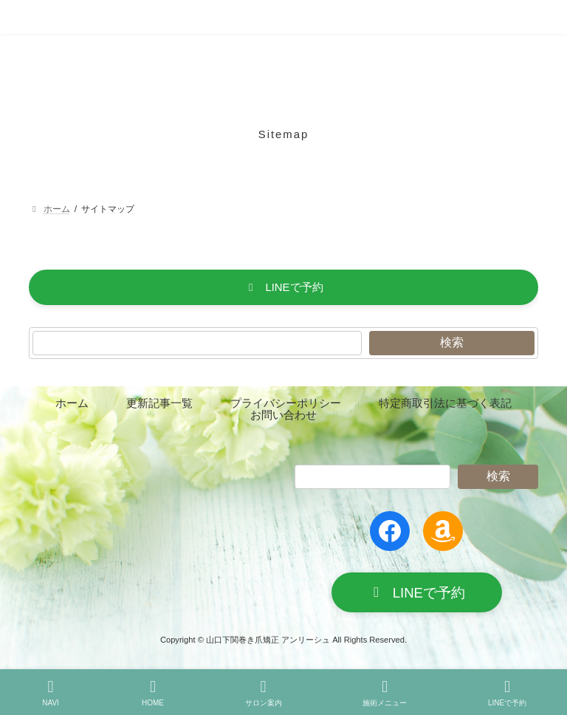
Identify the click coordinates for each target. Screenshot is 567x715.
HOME (153, 693)
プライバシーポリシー (285, 403)
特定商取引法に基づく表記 (445, 403)
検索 (452, 342)
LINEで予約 (507, 693)
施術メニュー (384, 693)
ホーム (72, 403)
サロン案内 (263, 693)
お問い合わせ (283, 414)
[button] (283, 287)
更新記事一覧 (159, 403)
